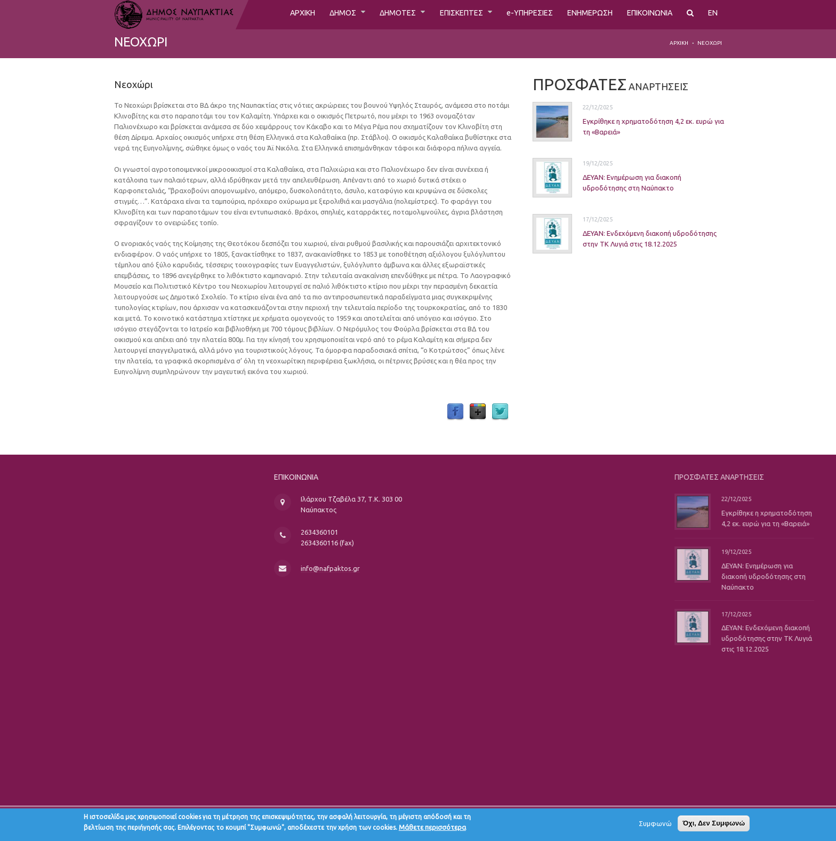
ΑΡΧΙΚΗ (267, 14)
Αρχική (679, 43)
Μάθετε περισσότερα (432, 830)
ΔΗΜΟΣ (312, 14)
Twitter (500, 411)
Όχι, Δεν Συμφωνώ (713, 826)
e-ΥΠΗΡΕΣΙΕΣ (514, 14)
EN (713, 14)
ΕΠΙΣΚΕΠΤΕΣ (440, 14)
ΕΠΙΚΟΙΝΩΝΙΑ (645, 14)
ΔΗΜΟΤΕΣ (371, 14)
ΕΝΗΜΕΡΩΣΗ (579, 14)
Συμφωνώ (655, 826)
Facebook (455, 411)
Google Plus (477, 411)
